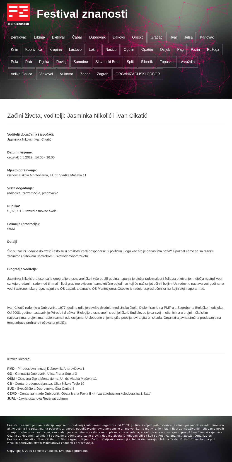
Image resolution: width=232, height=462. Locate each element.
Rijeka (44, 62)
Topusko (167, 62)
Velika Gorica (21, 74)
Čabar (77, 37)
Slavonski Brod (107, 62)
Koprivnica (33, 49)
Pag (180, 49)
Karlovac (207, 37)
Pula (14, 62)
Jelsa (188, 37)
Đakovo (119, 37)
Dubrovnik (97, 37)
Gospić (137, 37)
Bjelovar (58, 37)
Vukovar (66, 74)
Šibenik (147, 62)
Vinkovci (46, 74)
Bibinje (39, 37)
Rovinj (61, 62)
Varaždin (188, 62)
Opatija (147, 49)
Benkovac (19, 37)
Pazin (195, 49)
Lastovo (75, 49)
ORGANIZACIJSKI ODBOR (138, 74)
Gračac (156, 37)
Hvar (173, 37)
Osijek (165, 49)
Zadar (85, 74)
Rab (28, 62)
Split (130, 62)
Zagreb (103, 74)
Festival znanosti (82, 13)
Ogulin (129, 49)
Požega (213, 49)
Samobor (81, 62)
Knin (14, 49)
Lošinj (93, 49)
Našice (111, 49)
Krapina (55, 49)
